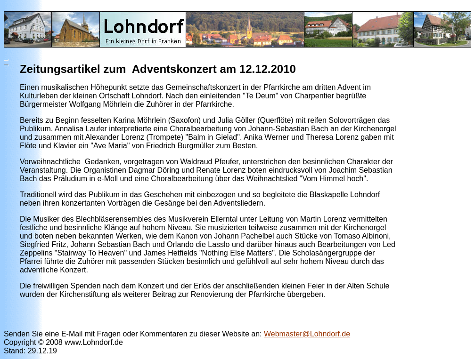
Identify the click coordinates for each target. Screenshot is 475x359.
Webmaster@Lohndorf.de (307, 334)
